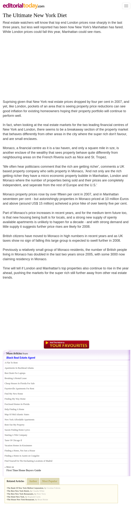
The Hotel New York (15, 497)
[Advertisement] (34, 64)
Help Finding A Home (14, 409)
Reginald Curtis (34, 497)
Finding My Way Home (15, 399)
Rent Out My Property (14, 424)
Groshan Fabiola (53, 488)
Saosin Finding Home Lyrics (17, 430)
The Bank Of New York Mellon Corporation (25, 488)
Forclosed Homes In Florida (17, 404)
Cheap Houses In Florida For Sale (20, 383)
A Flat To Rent (11, 362)
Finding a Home (12, 450)
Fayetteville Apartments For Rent (19, 388)
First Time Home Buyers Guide (23, 470)
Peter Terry (41, 494)
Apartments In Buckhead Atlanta (19, 368)
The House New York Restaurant (20, 499)
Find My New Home (14, 393)
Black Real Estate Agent (20, 357)
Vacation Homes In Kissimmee (18, 445)
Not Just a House (27, 450)
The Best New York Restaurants (20, 494)
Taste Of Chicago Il (13, 440)
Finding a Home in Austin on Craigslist (22, 455)
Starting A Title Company (16, 435)
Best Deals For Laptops (15, 373)
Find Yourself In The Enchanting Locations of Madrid (28, 461)
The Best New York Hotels (18, 491)
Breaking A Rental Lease (16, 378)
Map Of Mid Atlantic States (17, 414)
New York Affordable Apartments (19, 419)
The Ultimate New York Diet (35, 15)
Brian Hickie (43, 499)
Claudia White (38, 491)
